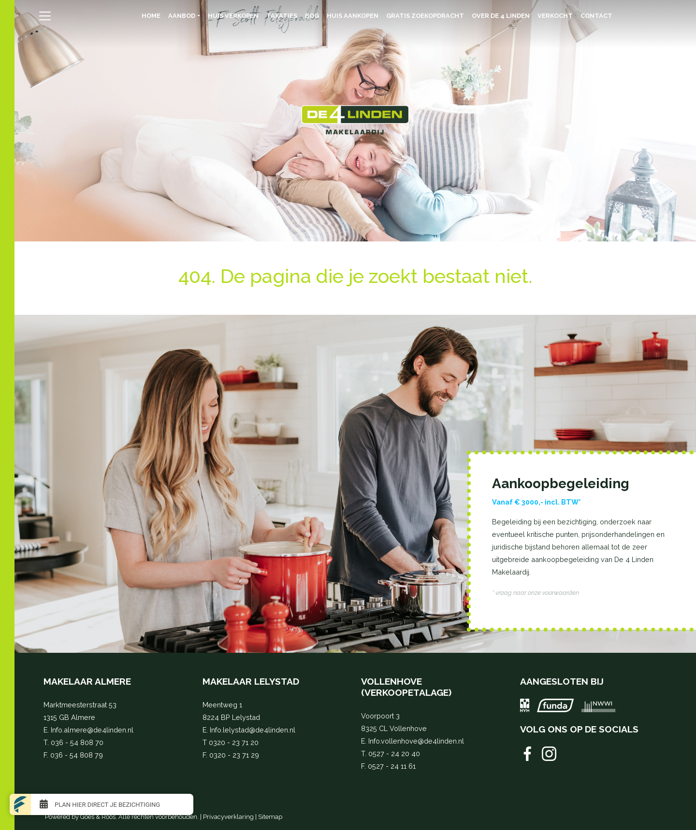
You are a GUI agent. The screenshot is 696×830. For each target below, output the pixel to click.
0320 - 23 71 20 (234, 742)
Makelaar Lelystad (251, 681)
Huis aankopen (352, 15)
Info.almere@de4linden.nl (92, 730)
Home (151, 15)
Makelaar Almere (87, 681)
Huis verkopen (233, 15)
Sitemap (270, 816)
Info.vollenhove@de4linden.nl (416, 741)
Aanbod (181, 15)
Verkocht (555, 15)
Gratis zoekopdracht (425, 15)
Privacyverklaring (228, 816)
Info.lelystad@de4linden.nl (252, 730)
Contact (596, 15)
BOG (312, 15)
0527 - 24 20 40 (394, 753)
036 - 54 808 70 (77, 742)
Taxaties (281, 15)
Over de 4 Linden (501, 15)
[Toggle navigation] (44, 16)
